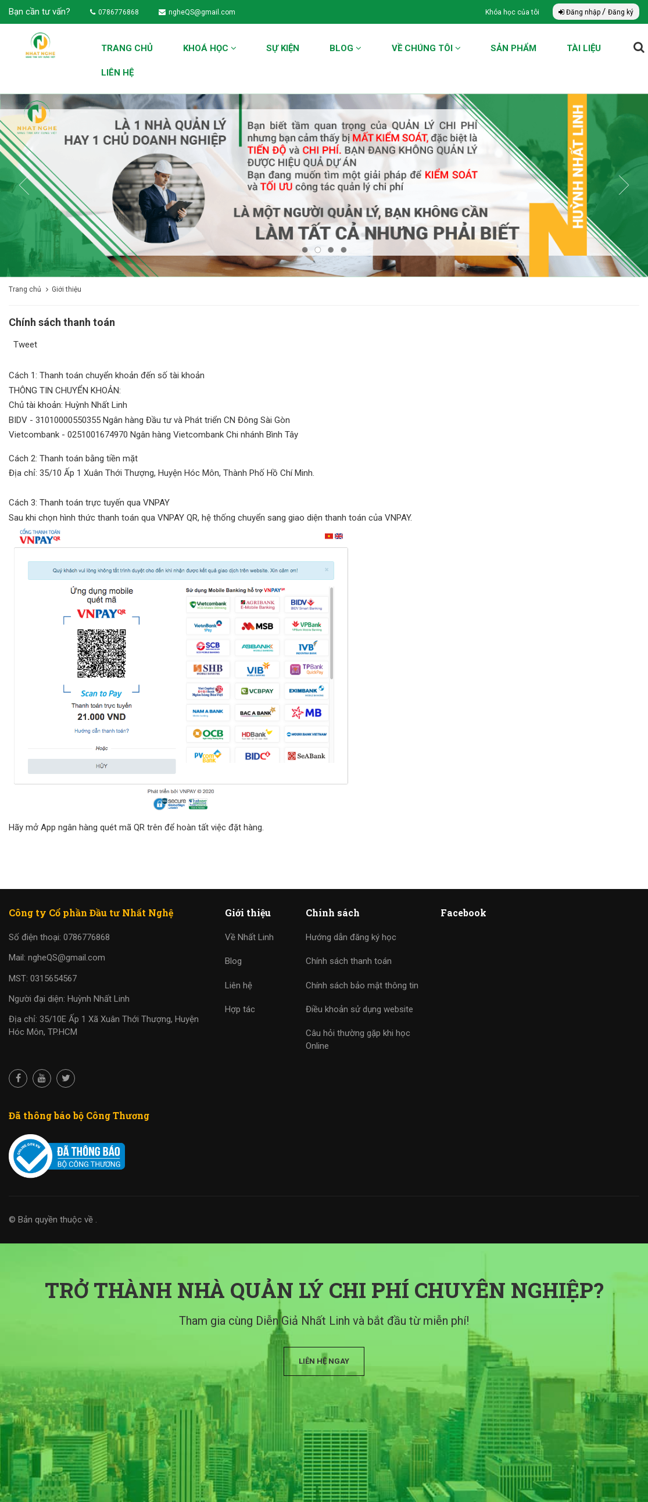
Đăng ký (620, 12)
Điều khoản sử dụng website (359, 1009)
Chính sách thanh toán (349, 961)
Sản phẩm (513, 48)
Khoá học (210, 48)
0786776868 (114, 12)
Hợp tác (240, 1009)
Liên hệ (117, 72)
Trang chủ (127, 48)
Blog (345, 48)
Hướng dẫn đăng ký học (351, 937)
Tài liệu (584, 48)
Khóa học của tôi (513, 12)
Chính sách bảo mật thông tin (362, 985)
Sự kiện (282, 48)
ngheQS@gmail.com (197, 12)
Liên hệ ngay (324, 1361)
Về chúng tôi (426, 48)
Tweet (25, 344)
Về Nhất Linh (249, 937)
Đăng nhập (580, 12)
